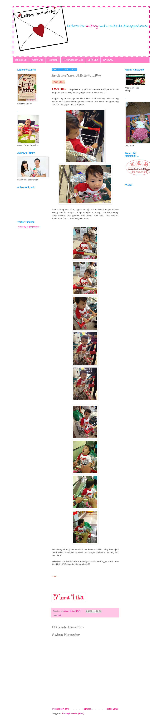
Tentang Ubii (21, 60)
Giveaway (108, 60)
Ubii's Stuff (93, 60)
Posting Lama (112, 709)
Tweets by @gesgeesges (28, 227)
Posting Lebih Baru (60, 709)
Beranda (87, 709)
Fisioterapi (53, 60)
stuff (59, 615)
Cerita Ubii (37, 60)
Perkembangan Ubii (73, 60)
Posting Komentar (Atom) (73, 713)
